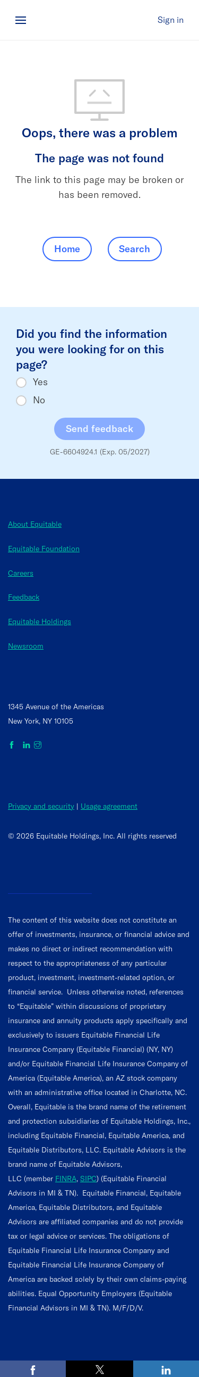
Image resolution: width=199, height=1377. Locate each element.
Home (67, 249)
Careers (20, 573)
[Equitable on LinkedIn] (26, 745)
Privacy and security (41, 806)
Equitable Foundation (44, 548)
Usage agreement (109, 806)
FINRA (65, 1178)
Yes (40, 382)
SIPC (88, 1178)
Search (134, 249)
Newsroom (26, 646)
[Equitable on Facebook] (13, 745)
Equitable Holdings (39, 621)
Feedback (23, 597)
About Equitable (35, 524)
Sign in (171, 19)
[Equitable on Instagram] (37, 745)
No (39, 400)
